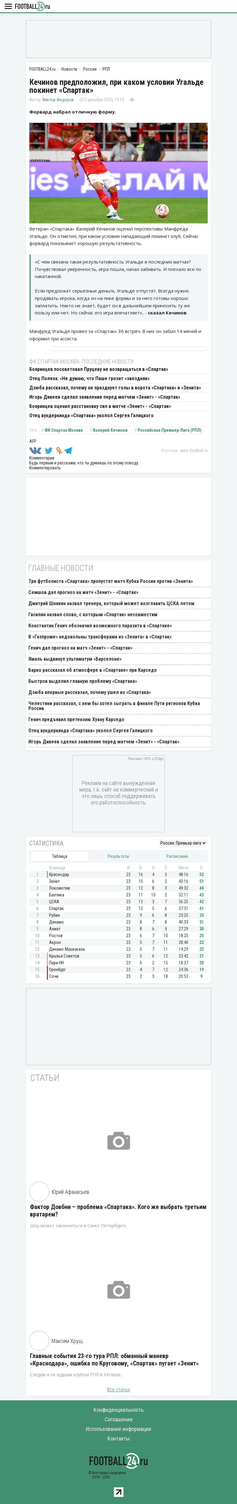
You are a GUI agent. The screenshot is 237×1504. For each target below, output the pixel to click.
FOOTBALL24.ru (32, 7)
